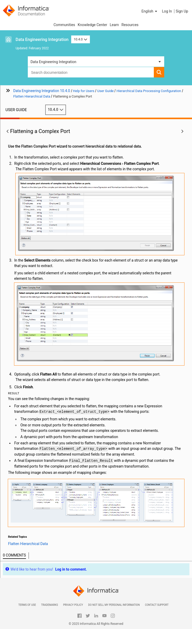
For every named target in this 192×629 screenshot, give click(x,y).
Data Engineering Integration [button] (53, 62)
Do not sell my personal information (114, 604)
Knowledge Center (92, 25)
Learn (114, 25)
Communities (64, 25)
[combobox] (91, 72)
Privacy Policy (73, 604)
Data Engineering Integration (42, 39)
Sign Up (182, 11)
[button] (150, 11)
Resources (130, 25)
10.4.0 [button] (80, 39)
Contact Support (157, 604)
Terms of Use (27, 604)
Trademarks (49, 604)
